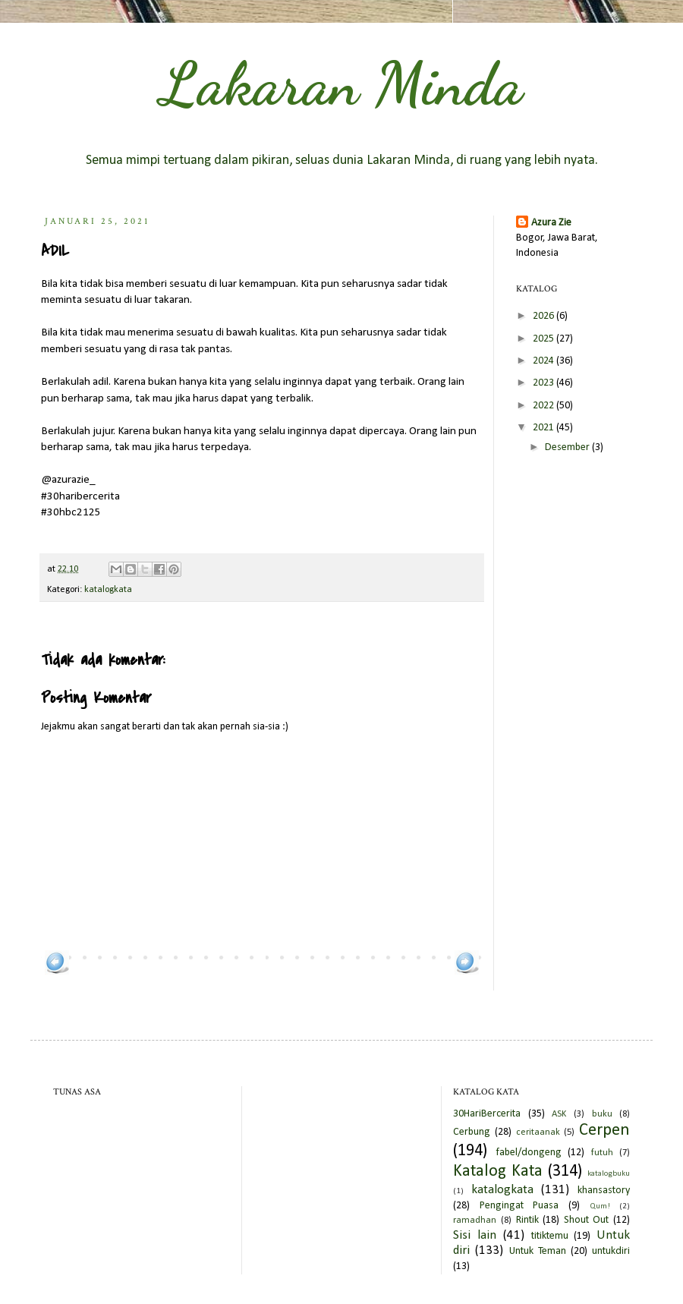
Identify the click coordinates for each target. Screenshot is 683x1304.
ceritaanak (538, 1132)
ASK (559, 1114)
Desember (568, 447)
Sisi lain (474, 1235)
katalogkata (108, 589)
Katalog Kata (498, 1171)
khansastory (604, 1190)
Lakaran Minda (341, 83)
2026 (544, 316)
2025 (544, 339)
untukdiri (611, 1251)
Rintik (527, 1220)
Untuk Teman (537, 1251)
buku (602, 1114)
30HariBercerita (487, 1114)
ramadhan (474, 1220)
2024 (544, 361)
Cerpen (604, 1130)
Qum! (600, 1206)
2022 (544, 405)
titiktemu (549, 1236)
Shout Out (586, 1220)
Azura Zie (551, 222)
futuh (602, 1153)
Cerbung (471, 1132)
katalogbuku (608, 1174)
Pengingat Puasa (519, 1205)
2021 (544, 427)
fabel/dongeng (529, 1152)
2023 (544, 383)
